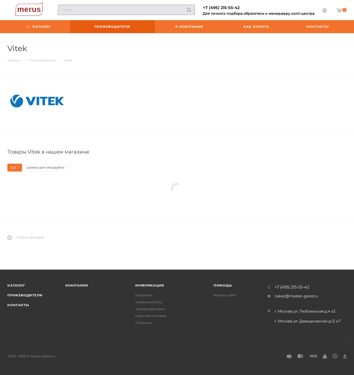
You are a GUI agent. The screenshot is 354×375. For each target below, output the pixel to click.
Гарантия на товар (150, 316)
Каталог (16, 285)
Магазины (143, 295)
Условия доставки (150, 309)
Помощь (223, 285)
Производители (24, 295)
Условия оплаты (148, 302)
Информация (149, 285)
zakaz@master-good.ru (296, 296)
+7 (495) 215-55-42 (221, 7)
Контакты (18, 305)
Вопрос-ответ (225, 295)
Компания (76, 285)
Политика (143, 323)
